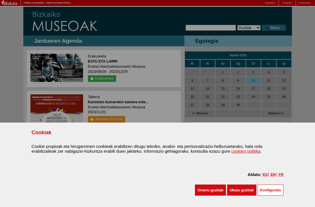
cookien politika (246, 151)
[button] (210, 190)
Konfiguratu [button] (270, 190)
